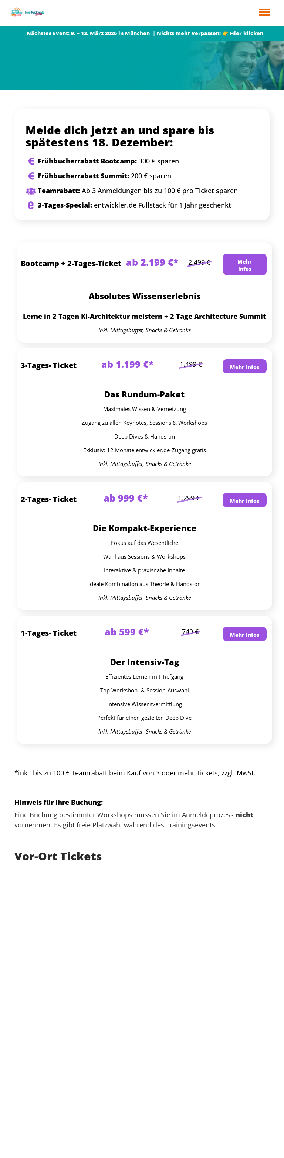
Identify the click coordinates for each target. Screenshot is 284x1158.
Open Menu (264, 13)
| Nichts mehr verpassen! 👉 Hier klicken (207, 33)
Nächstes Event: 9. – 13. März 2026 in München (88, 33)
